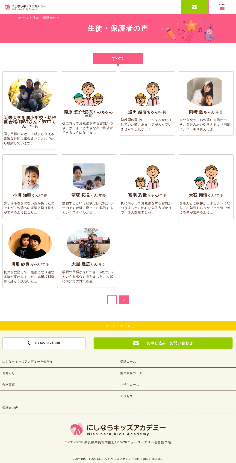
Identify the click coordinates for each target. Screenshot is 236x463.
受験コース (128, 361)
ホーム (23, 18)
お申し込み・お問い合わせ (194, 7)
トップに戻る (121, 326)
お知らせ (8, 373)
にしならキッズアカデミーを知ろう (27, 361)
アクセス (126, 396)
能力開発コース (131, 373)
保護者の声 (10, 407)
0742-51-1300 (44, 343)
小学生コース (129, 384)
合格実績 (8, 384)
